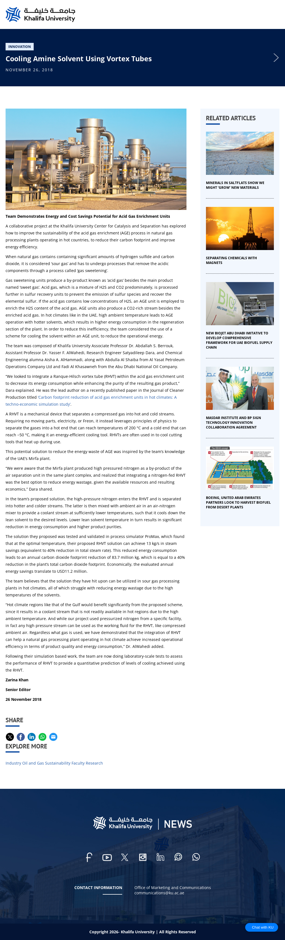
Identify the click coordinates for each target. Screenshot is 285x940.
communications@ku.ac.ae (159, 892)
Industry (13, 763)
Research (94, 763)
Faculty (78, 763)
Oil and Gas (33, 763)
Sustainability (57, 763)
